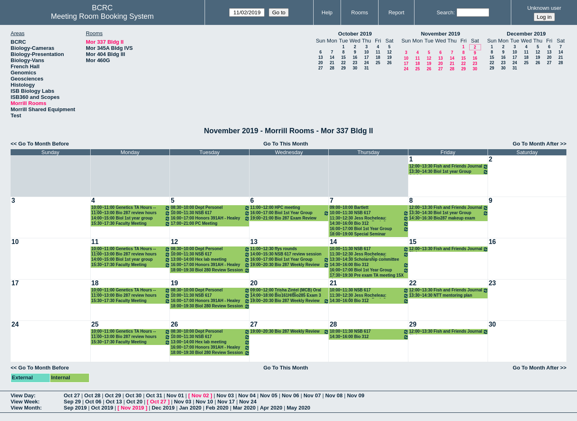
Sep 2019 (75, 408)
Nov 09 (356, 395)
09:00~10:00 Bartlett (349, 207)
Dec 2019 (162, 408)
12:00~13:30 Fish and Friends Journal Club (448, 166)
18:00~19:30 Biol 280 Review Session (210, 270)
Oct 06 (93, 402)
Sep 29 (72, 402)
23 (355, 62)
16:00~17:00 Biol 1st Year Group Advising (290, 213)
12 (389, 52)
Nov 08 (334, 395)
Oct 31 (154, 395)
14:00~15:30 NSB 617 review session (285, 254)
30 (355, 68)
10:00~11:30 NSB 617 (210, 213)
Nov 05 (269, 395)
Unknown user (544, 8)
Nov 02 (200, 395)
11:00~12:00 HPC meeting (275, 207)
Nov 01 (175, 395)
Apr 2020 (271, 408)
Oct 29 (113, 395)
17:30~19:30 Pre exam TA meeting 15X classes (366, 275)
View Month (25, 408)
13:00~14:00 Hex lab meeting (210, 259)
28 (332, 68)
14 (332, 57)
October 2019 (355, 34)
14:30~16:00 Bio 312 (369, 223)
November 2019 (440, 34)
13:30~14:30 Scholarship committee (364, 259)
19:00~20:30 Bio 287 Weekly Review (290, 265)
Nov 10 (204, 402)
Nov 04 (247, 395)
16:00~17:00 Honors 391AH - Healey (210, 218)
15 (343, 57)
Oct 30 (133, 395)
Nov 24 (248, 402)
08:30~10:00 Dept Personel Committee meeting (210, 207)
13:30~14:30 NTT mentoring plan (440, 295)
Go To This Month (285, 144)
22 (343, 62)
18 (378, 57)
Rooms (359, 12)
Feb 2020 (217, 408)
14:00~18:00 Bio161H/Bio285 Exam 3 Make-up (285, 295)
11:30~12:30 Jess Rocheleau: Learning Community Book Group (369, 218)
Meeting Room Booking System (102, 16)
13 (320, 57)
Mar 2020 (244, 408)
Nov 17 (226, 402)
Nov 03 (225, 395)
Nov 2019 (132, 408)
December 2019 (526, 34)
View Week (24, 402)
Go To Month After (536, 144)
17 (366, 57)
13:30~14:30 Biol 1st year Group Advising (448, 172)
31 (366, 68)
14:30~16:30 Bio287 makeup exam (442, 218)
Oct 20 (134, 402)
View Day (22, 395)
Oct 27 (72, 395)
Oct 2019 (102, 408)
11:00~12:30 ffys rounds (273, 248)
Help (327, 12)
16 (355, 57)
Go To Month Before (43, 144)
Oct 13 (114, 402)
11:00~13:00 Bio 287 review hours (131, 213)
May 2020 (298, 408)
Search (445, 12)
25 (378, 62)
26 (389, 62)
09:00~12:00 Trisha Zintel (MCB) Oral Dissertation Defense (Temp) (285, 290)
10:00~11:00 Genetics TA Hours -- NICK (131, 207)
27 (320, 68)
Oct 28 (92, 395)
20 (320, 62)
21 (332, 62)
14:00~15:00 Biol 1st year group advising (131, 218)
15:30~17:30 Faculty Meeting (131, 223)
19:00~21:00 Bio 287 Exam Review (283, 218)
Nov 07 (312, 395)
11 (378, 52)
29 (343, 68)
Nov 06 (290, 395)
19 (389, 57)
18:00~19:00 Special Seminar (357, 234)
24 (366, 62)
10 (366, 52)
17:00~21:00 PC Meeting (194, 223)
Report (396, 12)
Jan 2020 (190, 408)
